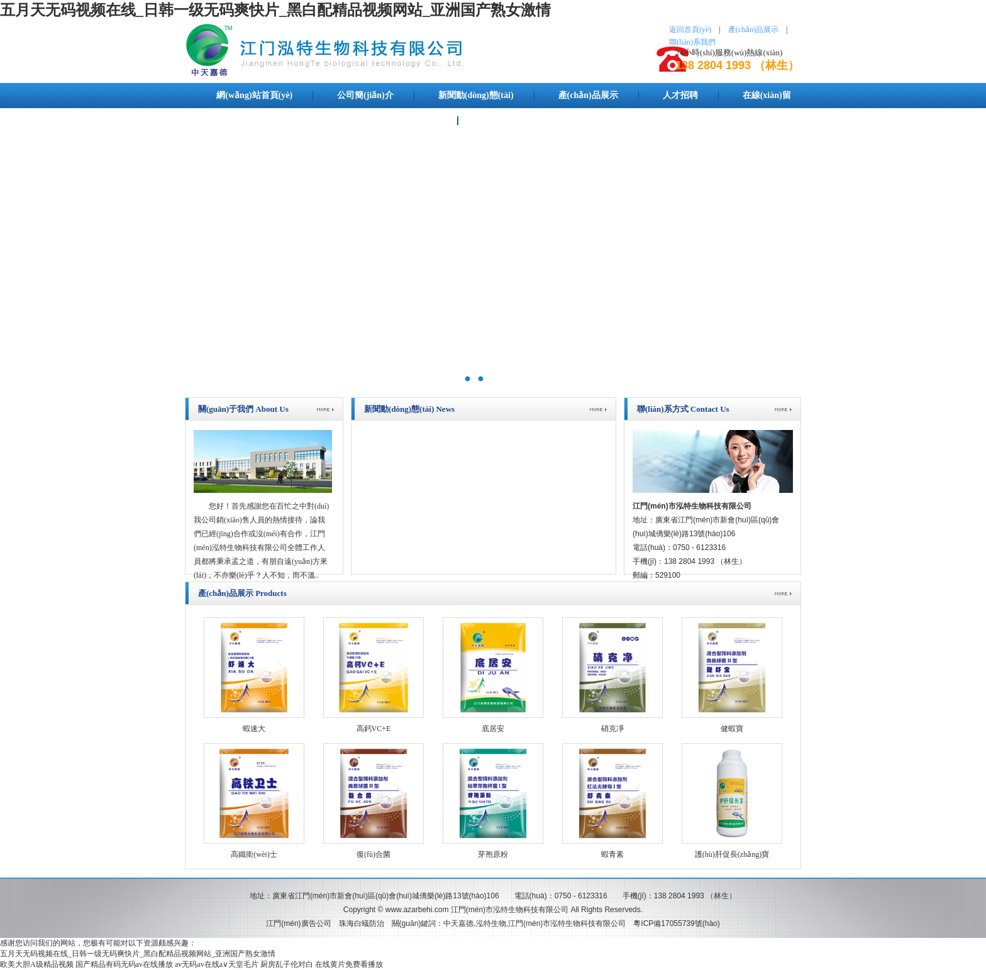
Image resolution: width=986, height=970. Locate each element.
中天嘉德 (468, 378)
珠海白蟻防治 (361, 923)
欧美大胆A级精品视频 (37, 964)
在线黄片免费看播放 (349, 964)
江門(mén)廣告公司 (298, 923)
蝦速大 (254, 728)
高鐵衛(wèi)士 (254, 854)
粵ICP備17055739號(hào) (676, 923)
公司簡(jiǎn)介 (365, 95)
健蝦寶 (732, 728)
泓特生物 (481, 378)
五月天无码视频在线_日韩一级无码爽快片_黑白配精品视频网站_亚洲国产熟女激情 (275, 10)
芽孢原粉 (493, 854)
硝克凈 (612, 728)
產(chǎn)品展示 (753, 29)
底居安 (493, 728)
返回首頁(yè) (690, 29)
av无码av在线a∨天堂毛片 (216, 964)
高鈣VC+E (374, 728)
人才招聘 (680, 95)
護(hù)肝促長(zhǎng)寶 (732, 854)
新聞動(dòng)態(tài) (476, 95)
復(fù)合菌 (374, 854)
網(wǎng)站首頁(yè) (254, 95)
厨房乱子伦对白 (286, 964)
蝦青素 (612, 854)
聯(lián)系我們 (692, 42)
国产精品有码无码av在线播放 (124, 964)
